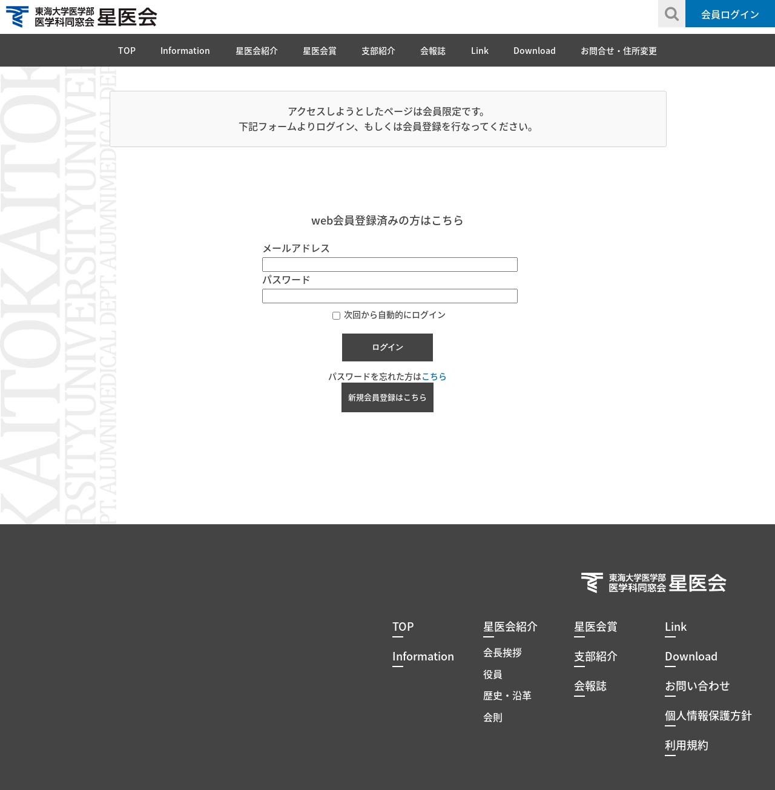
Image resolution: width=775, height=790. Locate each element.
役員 (493, 674)
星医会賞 (320, 50)
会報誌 (433, 50)
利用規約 (686, 745)
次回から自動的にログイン (389, 314)
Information (185, 50)
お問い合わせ (697, 685)
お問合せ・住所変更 (619, 50)
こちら (434, 376)
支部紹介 (378, 50)
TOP (127, 50)
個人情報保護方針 (708, 715)
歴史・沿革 (507, 695)
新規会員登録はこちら (387, 397)
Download (534, 50)
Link (480, 50)
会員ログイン (730, 14)
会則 (493, 716)
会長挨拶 (502, 652)
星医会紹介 (257, 50)
